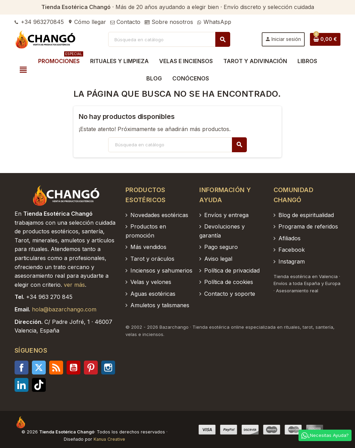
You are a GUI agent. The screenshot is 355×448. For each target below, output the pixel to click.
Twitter (39, 367)
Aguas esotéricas (152, 293)
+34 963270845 (39, 21)
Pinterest (91, 367)
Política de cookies (228, 281)
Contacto (125, 21)
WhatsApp (214, 21)
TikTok (39, 385)
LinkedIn (21, 385)
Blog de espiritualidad (306, 215)
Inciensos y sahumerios (161, 270)
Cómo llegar (87, 21)
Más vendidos (148, 246)
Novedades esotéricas (159, 215)
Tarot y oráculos (152, 258)
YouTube (73, 367)
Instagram (108, 367)
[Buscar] (169, 39)
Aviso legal (218, 258)
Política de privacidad (232, 270)
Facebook (21, 367)
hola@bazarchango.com (64, 309)
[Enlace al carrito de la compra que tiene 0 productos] (325, 39)
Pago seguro (221, 246)
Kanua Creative (109, 439)
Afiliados (289, 238)
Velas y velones (150, 281)
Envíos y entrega (226, 215)
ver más (74, 284)
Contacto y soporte (229, 293)
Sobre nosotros (169, 21)
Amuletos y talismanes (159, 305)
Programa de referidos (308, 226)
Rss (56, 367)
